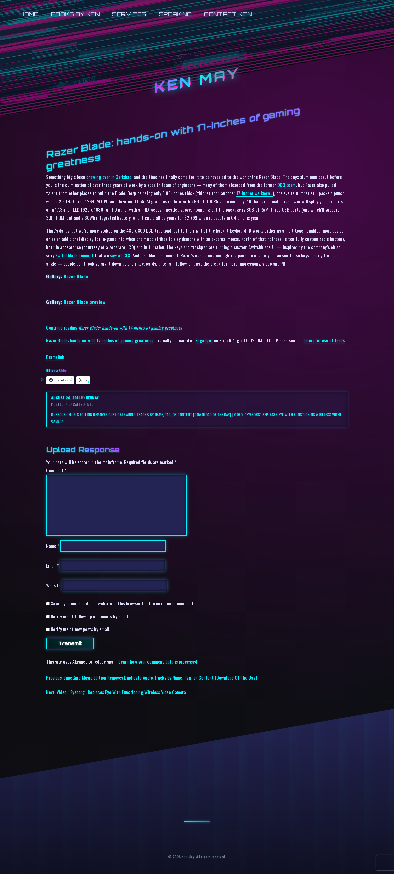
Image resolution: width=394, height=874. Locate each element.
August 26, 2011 (66, 397)
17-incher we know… (254, 193)
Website (53, 585)
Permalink (55, 356)
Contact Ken (228, 14)
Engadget (204, 340)
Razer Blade (76, 276)
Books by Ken (75, 14)
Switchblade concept (74, 255)
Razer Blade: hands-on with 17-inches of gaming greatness (99, 340)
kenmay (92, 397)
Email (52, 565)
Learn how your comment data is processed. (158, 661)
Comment (56, 470)
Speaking (175, 14)
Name (52, 545)
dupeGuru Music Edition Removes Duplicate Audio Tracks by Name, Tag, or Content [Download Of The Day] (141, 414)
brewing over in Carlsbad (108, 176)
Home (29, 14)
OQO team (286, 184)
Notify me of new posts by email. (80, 629)
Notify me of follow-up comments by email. (90, 616)
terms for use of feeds (324, 340)
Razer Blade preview (84, 301)
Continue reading (114, 327)
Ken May (197, 81)
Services (129, 14)
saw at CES (120, 255)
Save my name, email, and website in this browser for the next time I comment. (123, 603)
